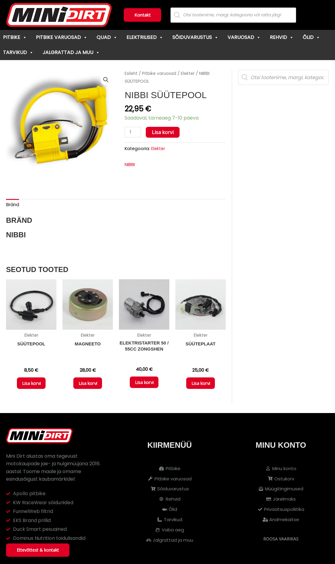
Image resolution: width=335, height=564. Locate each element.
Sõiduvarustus (195, 37)
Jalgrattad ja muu (71, 52)
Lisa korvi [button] (31, 386)
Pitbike (15, 37)
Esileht (132, 73)
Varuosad (244, 37)
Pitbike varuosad (62, 37)
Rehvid (282, 37)
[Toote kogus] (133, 132)
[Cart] (318, 15)
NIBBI (130, 165)
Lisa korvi (164, 132)
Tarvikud (18, 52)
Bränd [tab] (13, 205)
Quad (107, 37)
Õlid (311, 37)
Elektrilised (144, 37)
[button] (105, 80)
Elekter (191, 73)
